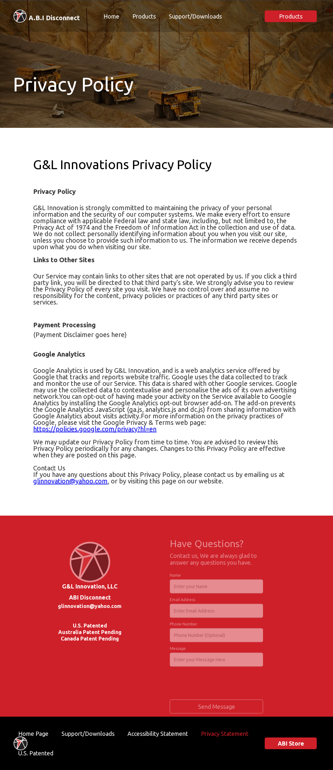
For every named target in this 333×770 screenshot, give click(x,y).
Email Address (182, 602)
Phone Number (183, 626)
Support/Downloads (195, 16)
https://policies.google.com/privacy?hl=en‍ (94, 429)
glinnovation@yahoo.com (70, 481)
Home (111, 16)
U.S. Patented (35, 753)
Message (178, 650)
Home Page (33, 733)
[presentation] (219, 685)
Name (175, 577)
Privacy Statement (224, 733)
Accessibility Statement (157, 733)
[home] (46, 16)
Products (144, 16)
